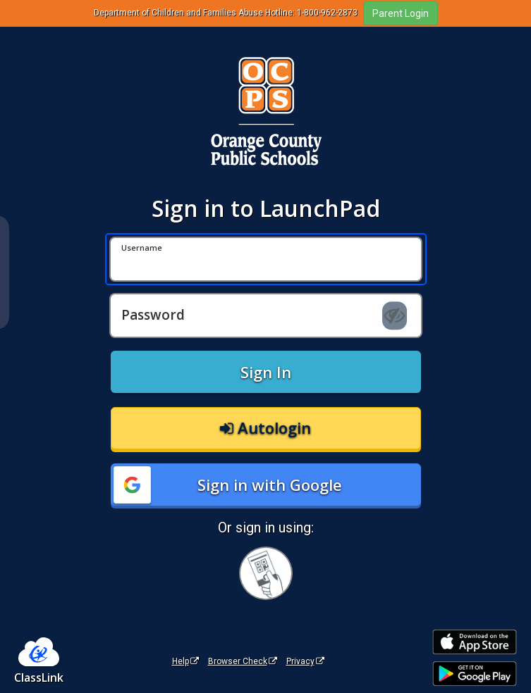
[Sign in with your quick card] (265, 573)
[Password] (266, 315)
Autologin (265, 427)
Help (185, 661)
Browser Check (242, 661)
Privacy (305, 661)
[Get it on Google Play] (474, 673)
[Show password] (394, 315)
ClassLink (38, 677)
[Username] (266, 259)
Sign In (265, 371)
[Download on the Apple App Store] (474, 642)
